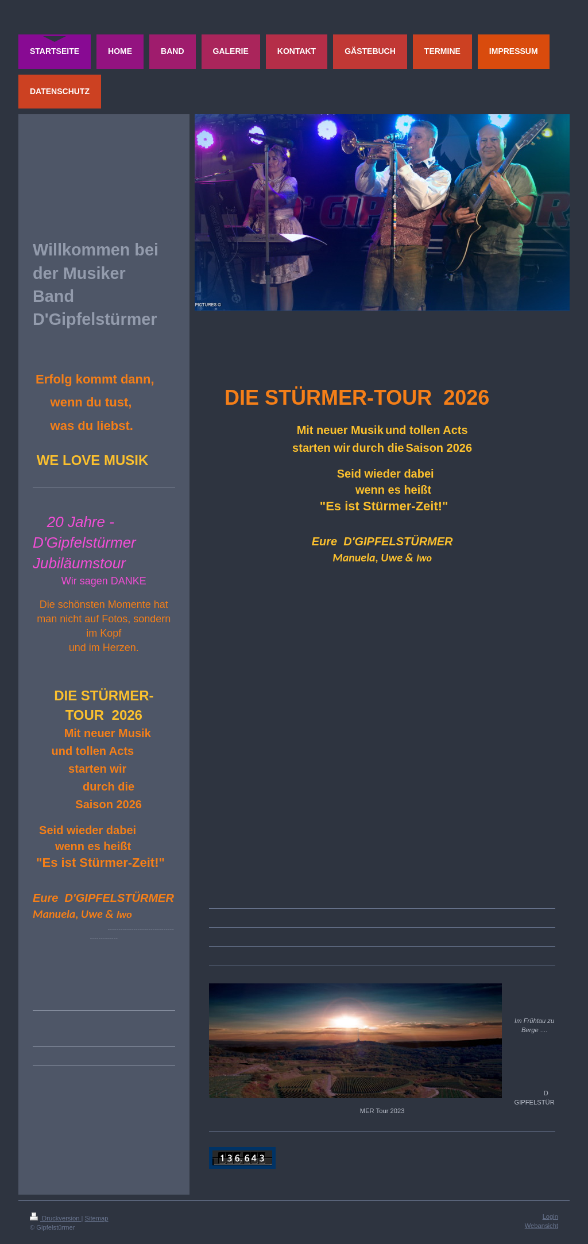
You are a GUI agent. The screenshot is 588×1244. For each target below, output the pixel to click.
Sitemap (97, 1218)
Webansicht (541, 1225)
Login (550, 1216)
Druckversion (56, 1218)
